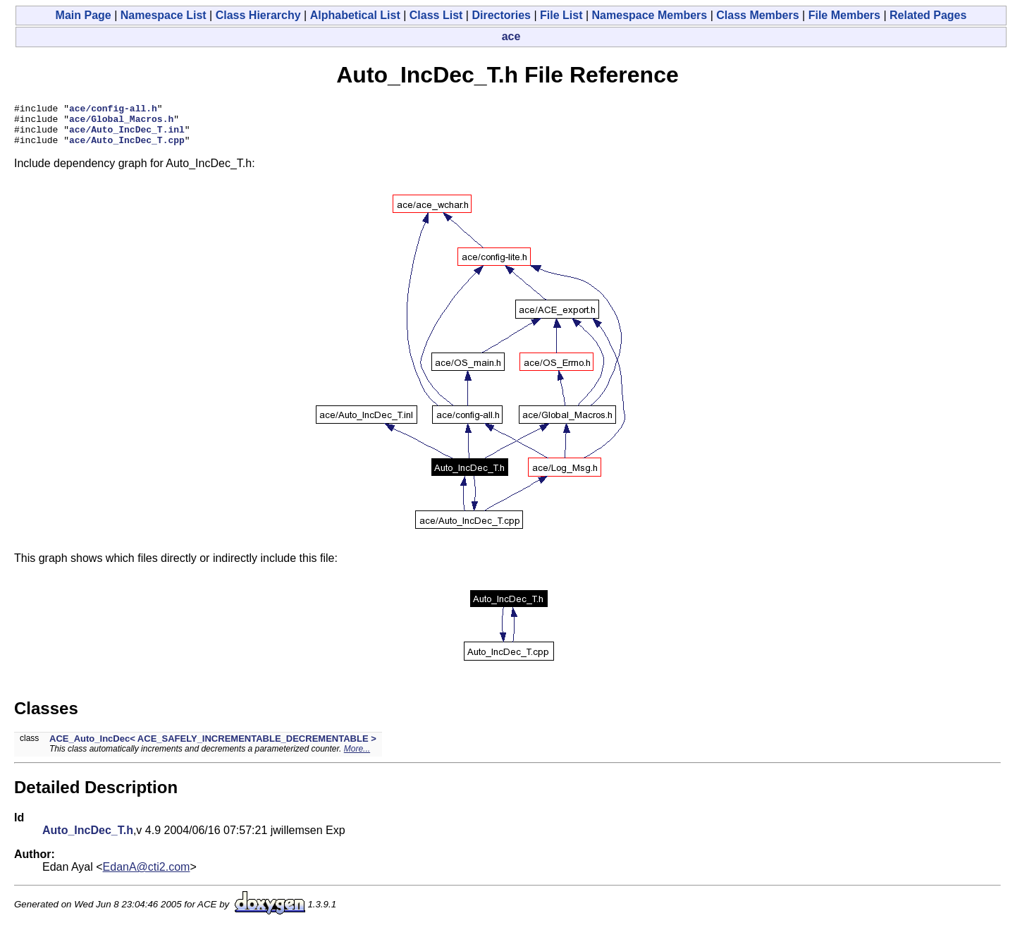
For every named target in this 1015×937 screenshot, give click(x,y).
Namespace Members (650, 15)
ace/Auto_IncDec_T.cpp (127, 148)
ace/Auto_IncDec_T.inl (127, 135)
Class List (436, 15)
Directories (501, 15)
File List (561, 15)
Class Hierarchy (258, 15)
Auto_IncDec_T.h (87, 839)
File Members (844, 15)
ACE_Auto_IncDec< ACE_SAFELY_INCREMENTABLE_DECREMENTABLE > (212, 747)
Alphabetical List (355, 15)
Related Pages (928, 15)
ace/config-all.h (113, 110)
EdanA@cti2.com (146, 875)
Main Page (83, 15)
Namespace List (164, 15)
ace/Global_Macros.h (121, 122)
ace (511, 36)
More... (357, 757)
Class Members (757, 15)
